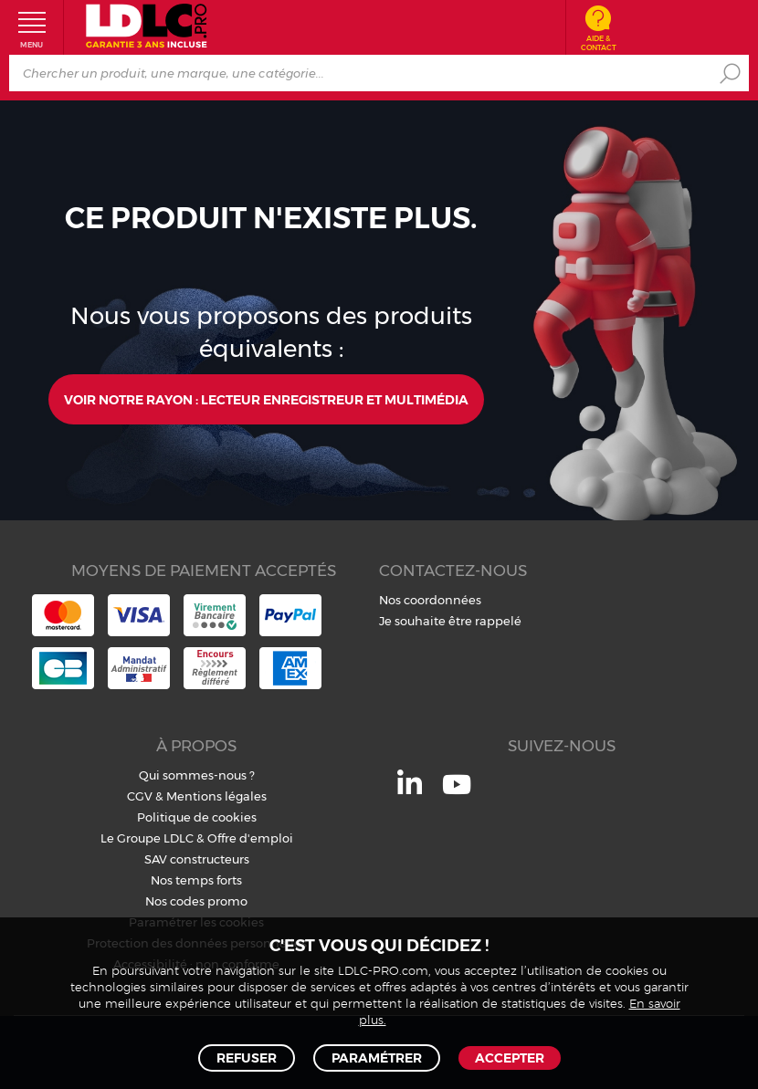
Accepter (509, 1058)
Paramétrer (377, 1058)
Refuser (246, 1058)
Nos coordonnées (430, 599)
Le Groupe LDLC (147, 838)
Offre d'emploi (250, 838)
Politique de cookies (197, 817)
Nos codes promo (196, 901)
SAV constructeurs (196, 859)
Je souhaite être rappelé (450, 620)
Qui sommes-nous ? (197, 775)
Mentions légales (216, 796)
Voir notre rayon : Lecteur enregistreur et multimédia (266, 400)
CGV (140, 796)
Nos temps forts (196, 880)
